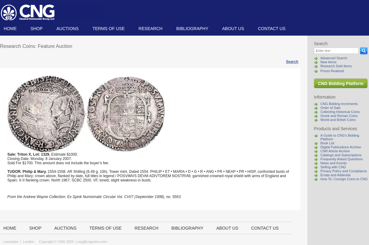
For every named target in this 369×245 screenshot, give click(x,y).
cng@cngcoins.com (92, 241)
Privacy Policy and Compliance (343, 171)
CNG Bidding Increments (339, 104)
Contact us (272, 28)
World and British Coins (338, 120)
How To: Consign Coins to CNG (344, 179)
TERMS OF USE (109, 28)
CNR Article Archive (335, 151)
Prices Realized (332, 71)
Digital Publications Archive (340, 147)
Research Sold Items (336, 66)
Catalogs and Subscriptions (341, 155)
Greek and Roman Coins (339, 116)
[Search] (336, 51)
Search (292, 62)
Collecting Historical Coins (340, 112)
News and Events (333, 163)
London (28, 241)
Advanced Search (333, 58)
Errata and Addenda (335, 175)
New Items (328, 62)
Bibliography (192, 28)
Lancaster (10, 241)
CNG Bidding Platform (340, 83)
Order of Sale (330, 108)
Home (10, 28)
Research (151, 28)
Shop (36, 28)
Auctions (67, 28)
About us (233, 28)
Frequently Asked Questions (341, 159)
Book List (327, 143)
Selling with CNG (333, 167)
